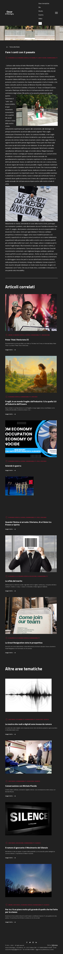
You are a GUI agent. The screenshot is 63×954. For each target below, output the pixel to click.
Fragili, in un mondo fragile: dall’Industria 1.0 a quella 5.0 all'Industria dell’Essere (30, 403)
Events (40, 15)
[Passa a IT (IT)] (40, 23)
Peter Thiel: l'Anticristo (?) (17, 339)
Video (40, 18)
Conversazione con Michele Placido (21, 785)
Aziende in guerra (13, 465)
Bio (39, 7)
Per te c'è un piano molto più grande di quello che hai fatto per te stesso (31, 911)
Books (40, 11)
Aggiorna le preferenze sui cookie (45, 949)
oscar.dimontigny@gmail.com (13, 949)
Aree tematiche (43, 3)
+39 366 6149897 (30, 949)
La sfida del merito (13, 580)
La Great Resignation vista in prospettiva (23, 642)
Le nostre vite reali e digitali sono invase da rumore (28, 724)
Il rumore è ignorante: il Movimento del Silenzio (26, 847)
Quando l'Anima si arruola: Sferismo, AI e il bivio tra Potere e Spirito (28, 523)
